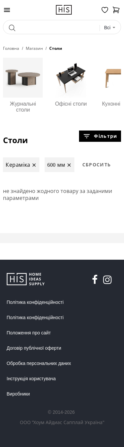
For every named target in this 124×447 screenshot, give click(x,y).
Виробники (18, 394)
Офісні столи (71, 82)
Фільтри (100, 136)
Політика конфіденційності (35, 302)
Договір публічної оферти (34, 348)
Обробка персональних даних (39, 363)
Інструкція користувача (31, 378)
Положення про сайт (29, 332)
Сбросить (96, 164)
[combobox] (110, 28)
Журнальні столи (23, 85)
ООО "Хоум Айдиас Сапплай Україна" (62, 422)
